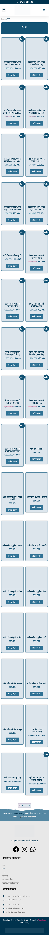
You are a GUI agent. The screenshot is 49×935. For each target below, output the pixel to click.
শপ (3, 868)
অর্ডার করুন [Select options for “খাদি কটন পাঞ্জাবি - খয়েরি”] (36, 556)
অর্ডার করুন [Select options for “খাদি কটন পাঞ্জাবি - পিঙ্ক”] (12, 647)
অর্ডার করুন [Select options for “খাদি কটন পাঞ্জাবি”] (36, 459)
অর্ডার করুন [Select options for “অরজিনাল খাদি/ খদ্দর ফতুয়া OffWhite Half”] (12, 219)
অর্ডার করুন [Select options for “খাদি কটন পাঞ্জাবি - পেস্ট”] (36, 647)
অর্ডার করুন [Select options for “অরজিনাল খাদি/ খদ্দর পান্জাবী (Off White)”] (12, 74)
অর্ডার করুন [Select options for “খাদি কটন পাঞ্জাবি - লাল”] (12, 693)
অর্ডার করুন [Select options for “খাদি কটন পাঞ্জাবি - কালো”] (12, 556)
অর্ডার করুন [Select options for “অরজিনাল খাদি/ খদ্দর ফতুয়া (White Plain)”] (12, 171)
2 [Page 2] (22, 805)
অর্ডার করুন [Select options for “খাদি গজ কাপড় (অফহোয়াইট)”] (36, 742)
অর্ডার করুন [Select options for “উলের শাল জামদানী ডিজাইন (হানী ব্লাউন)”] (12, 461)
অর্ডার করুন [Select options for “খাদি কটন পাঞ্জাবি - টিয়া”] (12, 602)
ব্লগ (3, 872)
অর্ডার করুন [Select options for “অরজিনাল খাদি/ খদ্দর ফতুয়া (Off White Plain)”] (12, 123)
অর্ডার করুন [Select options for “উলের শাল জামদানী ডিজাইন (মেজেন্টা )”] (36, 364)
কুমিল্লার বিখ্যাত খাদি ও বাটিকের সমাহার (24, 840)
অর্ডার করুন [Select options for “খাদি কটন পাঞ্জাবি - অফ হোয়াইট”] (12, 510)
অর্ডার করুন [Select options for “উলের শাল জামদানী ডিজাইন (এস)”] (36, 268)
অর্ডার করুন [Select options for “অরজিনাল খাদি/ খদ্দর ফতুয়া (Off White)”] (36, 123)
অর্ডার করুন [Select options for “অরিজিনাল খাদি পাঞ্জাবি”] (12, 266)
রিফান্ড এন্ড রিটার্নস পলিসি (10, 883)
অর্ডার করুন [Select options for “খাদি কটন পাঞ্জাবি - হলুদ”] (12, 739)
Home (3, 19)
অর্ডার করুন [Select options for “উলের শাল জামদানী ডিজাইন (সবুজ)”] (36, 413)
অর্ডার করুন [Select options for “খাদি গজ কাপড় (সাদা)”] (12, 788)
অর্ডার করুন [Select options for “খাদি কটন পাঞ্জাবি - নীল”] (36, 602)
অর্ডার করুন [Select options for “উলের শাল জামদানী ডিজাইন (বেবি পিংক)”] (12, 364)
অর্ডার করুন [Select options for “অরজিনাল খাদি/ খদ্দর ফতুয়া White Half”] (36, 219)
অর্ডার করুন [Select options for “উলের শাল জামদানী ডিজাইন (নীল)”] (12, 316)
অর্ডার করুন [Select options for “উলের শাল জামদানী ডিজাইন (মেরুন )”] (12, 413)
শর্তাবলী (5, 876)
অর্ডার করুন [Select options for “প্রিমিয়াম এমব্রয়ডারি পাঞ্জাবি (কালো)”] (36, 790)
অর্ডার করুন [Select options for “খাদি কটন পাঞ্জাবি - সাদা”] (36, 693)
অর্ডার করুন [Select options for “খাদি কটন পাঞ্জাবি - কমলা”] (36, 507)
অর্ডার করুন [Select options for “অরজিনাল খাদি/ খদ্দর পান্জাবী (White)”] (36, 74)
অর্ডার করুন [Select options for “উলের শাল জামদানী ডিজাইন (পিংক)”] (36, 316)
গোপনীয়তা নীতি (7, 879)
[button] (3, 10)
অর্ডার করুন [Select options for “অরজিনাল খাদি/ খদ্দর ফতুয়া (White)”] (36, 171)
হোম (3, 865)
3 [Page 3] (25, 805)
